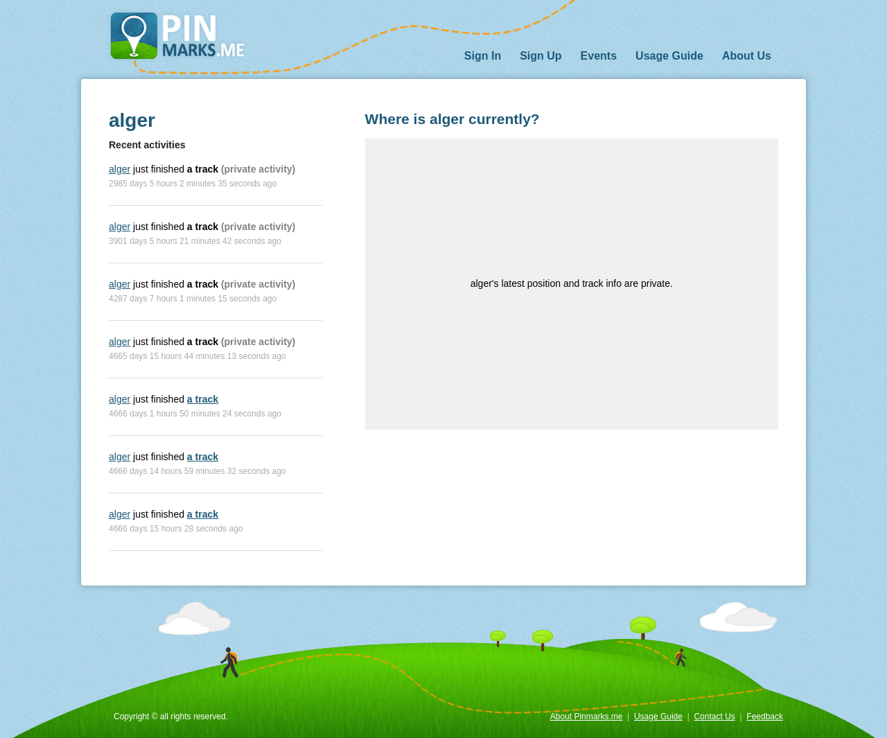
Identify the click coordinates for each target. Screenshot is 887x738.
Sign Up (540, 56)
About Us (746, 56)
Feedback (764, 716)
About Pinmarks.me (586, 716)
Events (599, 56)
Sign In (482, 56)
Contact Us (714, 716)
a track (202, 399)
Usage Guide (669, 56)
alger (119, 169)
